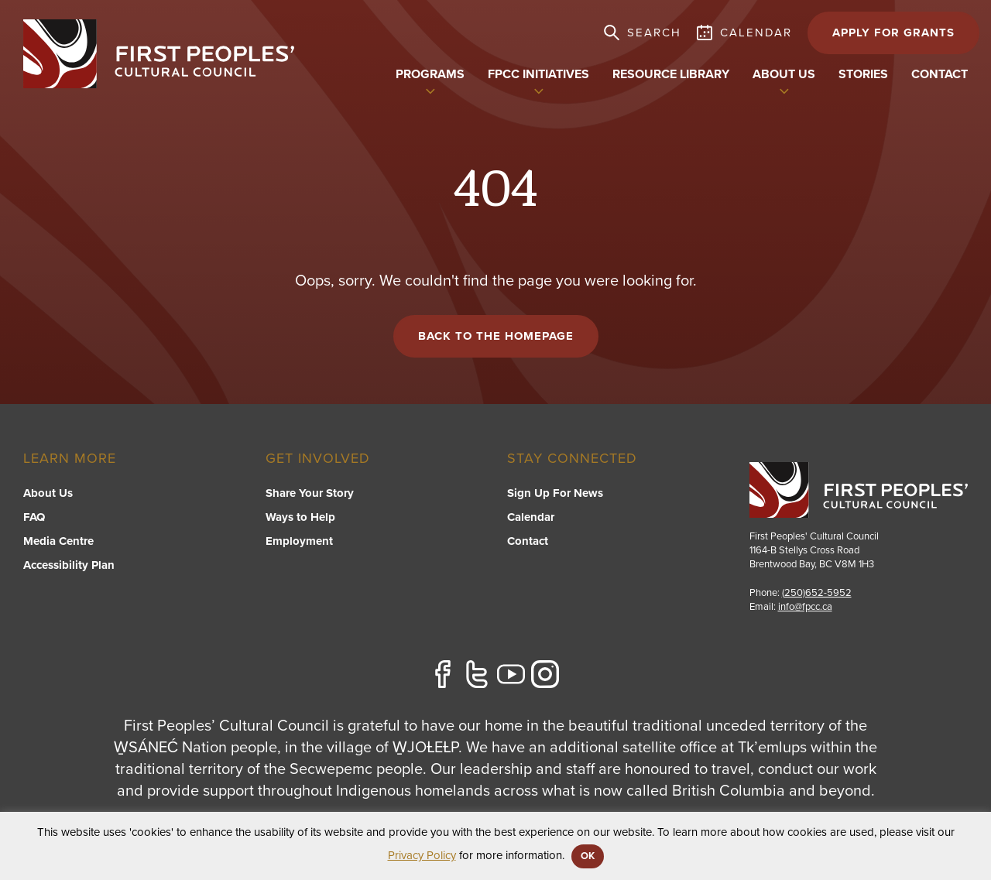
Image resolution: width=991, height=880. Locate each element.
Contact (939, 74)
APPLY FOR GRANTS (893, 32)
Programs (430, 74)
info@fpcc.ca (805, 607)
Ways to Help (300, 517)
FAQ (34, 517)
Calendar (530, 517)
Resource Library (670, 74)
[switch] (430, 89)
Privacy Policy (422, 855)
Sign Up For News (555, 493)
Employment (299, 541)
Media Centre (58, 541)
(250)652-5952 (817, 593)
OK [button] (588, 856)
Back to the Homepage (496, 336)
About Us (48, 493)
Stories (863, 74)
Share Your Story (310, 493)
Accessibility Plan (69, 565)
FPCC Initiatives (538, 74)
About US (784, 74)
